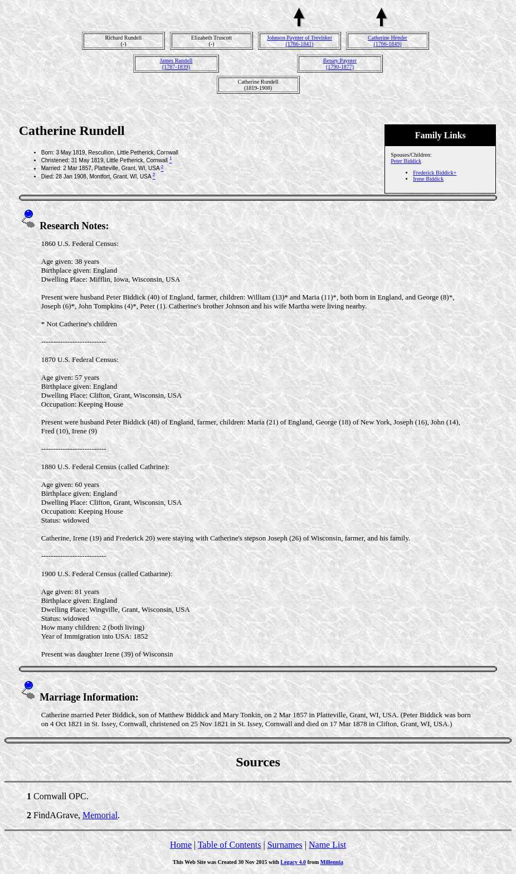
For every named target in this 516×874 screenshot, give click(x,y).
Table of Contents (229, 844)
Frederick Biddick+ (434, 173)
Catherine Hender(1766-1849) (387, 41)
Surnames (285, 844)
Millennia (331, 862)
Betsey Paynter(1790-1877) (340, 63)
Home (181, 844)
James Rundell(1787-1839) (176, 63)
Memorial (100, 815)
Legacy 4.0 (293, 862)
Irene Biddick (428, 179)
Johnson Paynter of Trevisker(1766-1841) (299, 41)
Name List (327, 844)
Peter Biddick (406, 161)
